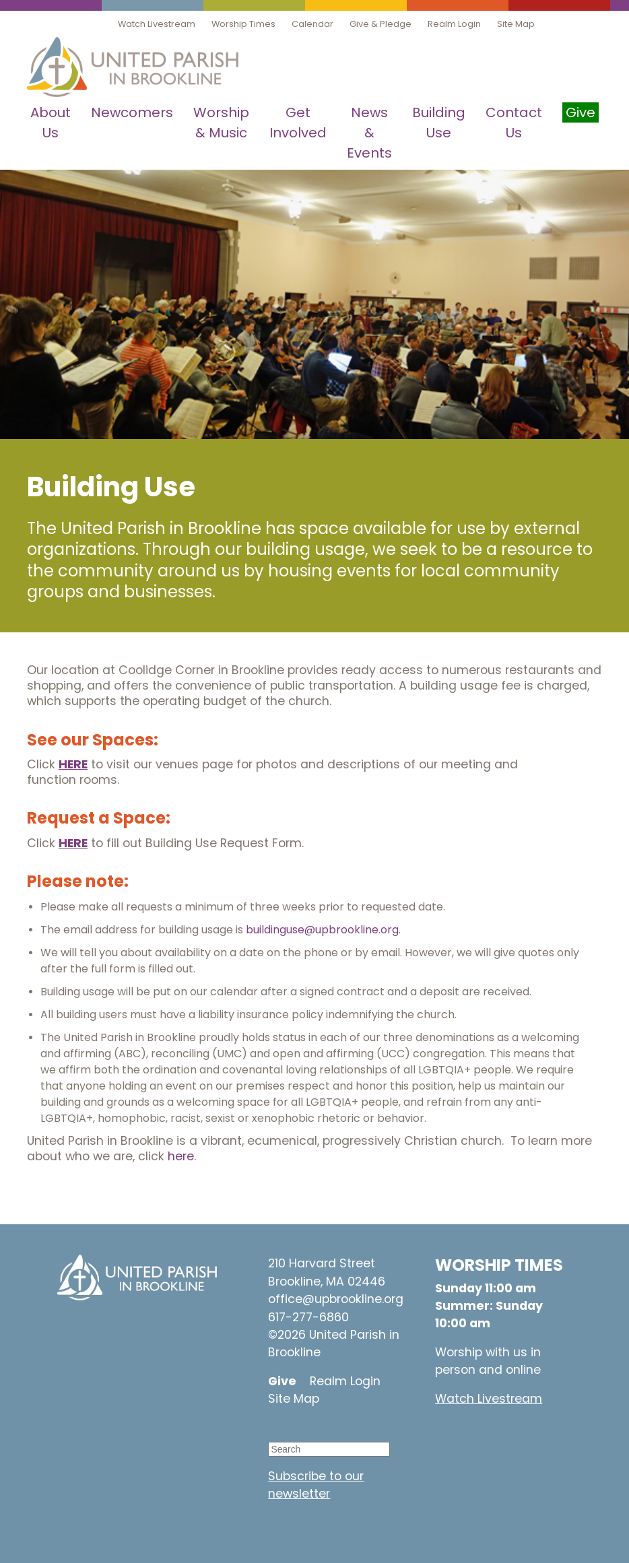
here (181, 1156)
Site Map (516, 24)
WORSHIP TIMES (499, 1265)
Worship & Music (221, 122)
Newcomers (132, 112)
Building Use (438, 122)
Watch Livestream (156, 24)
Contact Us (514, 122)
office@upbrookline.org (335, 1299)
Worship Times (243, 24)
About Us (50, 122)
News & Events (369, 132)
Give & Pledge (380, 24)
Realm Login (454, 24)
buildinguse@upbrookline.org (322, 929)
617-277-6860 (308, 1317)
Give (282, 1381)
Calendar (312, 24)
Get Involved (298, 122)
